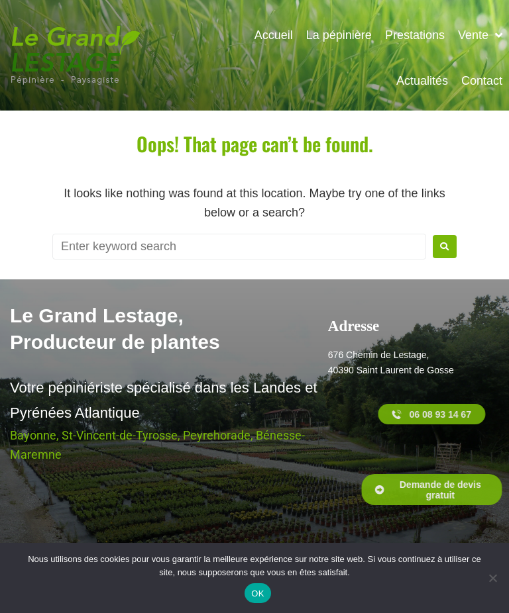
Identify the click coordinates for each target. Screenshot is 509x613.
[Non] (492, 578)
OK (257, 593)
